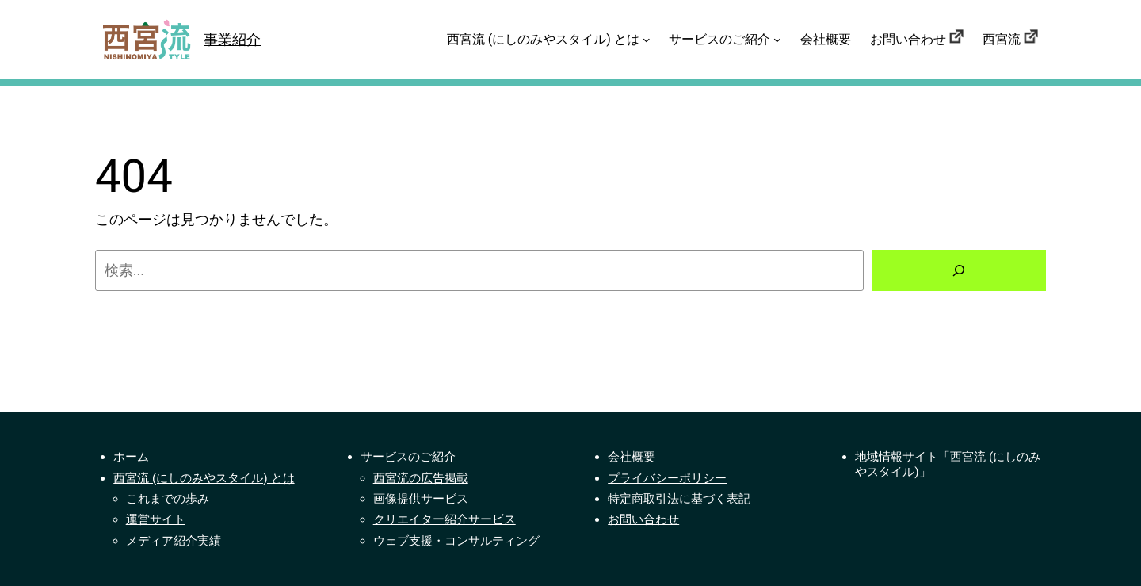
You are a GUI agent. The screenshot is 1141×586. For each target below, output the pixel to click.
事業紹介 (232, 39)
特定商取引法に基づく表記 (679, 499)
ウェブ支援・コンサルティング (456, 541)
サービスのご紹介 (408, 457)
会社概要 (631, 457)
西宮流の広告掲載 (420, 478)
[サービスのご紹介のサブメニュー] (777, 40)
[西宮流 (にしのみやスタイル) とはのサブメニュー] (647, 40)
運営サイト (155, 519)
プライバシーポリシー (667, 478)
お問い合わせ (643, 519)
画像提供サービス (420, 499)
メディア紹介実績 (173, 541)
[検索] (959, 270)
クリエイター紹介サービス (444, 519)
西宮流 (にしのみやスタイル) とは (203, 478)
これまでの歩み (167, 499)
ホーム (131, 457)
